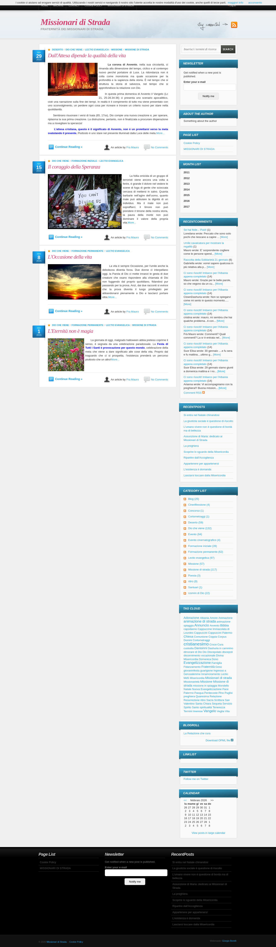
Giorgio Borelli (229, 941)
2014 (187, 189)
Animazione (225, 617)
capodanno (190, 629)
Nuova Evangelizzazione (207, 689)
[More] (224, 237)
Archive (58, 5)
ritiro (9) (192, 581)
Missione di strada (137, 49)
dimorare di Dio (193, 652)
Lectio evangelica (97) (201, 557)
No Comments (159, 147)
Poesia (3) (194, 575)
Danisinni (200, 648)
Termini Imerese (193, 711)
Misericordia (197, 678)
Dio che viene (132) (200, 528)
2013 (187, 183)
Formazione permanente (87, 251)
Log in (233, 5)
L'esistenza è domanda (197, 469)
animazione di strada (200, 621)
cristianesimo (196, 644)
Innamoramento (210, 674)
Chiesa (188, 636)
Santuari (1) (195, 587)
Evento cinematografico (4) (204, 540)
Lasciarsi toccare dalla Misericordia (204, 475)
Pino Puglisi (225, 692)
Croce (213, 644)
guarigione (206, 670)
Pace (225, 689)
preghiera (189, 696)
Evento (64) (195, 534)
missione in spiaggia (205, 685)
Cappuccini (200, 632)
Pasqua (198, 692)
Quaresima (202, 696)
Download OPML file (219, 740)
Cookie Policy (93, 5)
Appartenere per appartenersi (201, 463)
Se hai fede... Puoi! (195, 229)
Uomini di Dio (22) (199, 593)
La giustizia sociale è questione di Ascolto (208, 421)
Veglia (220, 711)
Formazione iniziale (84, 161)
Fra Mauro (132, 147)
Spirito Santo (191, 707)
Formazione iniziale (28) (202, 546)
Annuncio (201, 625)
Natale (187, 689)
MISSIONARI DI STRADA (121, 5)
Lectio (224, 674)
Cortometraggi (201, 640)
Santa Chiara (203, 703)
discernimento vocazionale (199, 655)
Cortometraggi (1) (198, 516)
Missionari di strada (218, 678)
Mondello (223, 685)
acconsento (255, 2)
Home (44, 5)
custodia (189, 648)
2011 (187, 172)
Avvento (214, 625)
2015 (187, 195)
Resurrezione (192, 700)
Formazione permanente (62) (205, 551)
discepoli (227, 652)
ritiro (203, 700)
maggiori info (235, 2)
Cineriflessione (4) (199, 504)
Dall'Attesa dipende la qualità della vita (87, 55)
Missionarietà (192, 681)
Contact (74, 5)
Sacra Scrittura (215, 700)
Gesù (218, 666)
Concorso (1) (196, 510)
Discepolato (214, 652)
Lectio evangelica (97, 49)
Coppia (212, 636)
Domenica (205, 659)
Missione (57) (196, 563)
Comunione (201, 636)
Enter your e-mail (195, 81)
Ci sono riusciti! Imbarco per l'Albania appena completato (206, 291)
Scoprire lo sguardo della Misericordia (206, 451)
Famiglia (217, 662)
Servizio (227, 703)
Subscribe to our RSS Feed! (234, 25)
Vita (227, 711)
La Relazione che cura (197, 733)
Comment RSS (194, 392)
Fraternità (208, 666)
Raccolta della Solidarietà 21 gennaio (206, 259)
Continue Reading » (68, 147)
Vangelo (209, 711)
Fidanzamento (192, 666)
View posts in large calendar (208, 832)
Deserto (57, 49)
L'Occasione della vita (70, 257)
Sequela (217, 703)
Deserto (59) (195, 522)
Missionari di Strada (75, 22)
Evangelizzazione (197, 663)
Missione (116, 49)
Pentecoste (211, 692)
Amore (214, 617)
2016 (187, 200)
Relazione (216, 696)
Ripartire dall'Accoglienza (199, 457)
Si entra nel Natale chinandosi (201, 415)
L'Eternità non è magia (70, 331)
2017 (187, 206)
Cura (220, 644)
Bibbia (224, 625)
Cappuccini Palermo (220, 632)
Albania (204, 617)
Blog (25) (193, 498)
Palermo (189, 692)
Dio (205, 652)
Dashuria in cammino (220, 648)
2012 (187, 178)
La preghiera (191, 445)
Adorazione (191, 617)
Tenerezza (219, 707)
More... (160, 133)
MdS (186, 678)
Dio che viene (73, 49)
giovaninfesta (192, 670)
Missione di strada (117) (202, 569)
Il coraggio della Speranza (74, 167)
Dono (215, 659)
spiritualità (206, 707)
